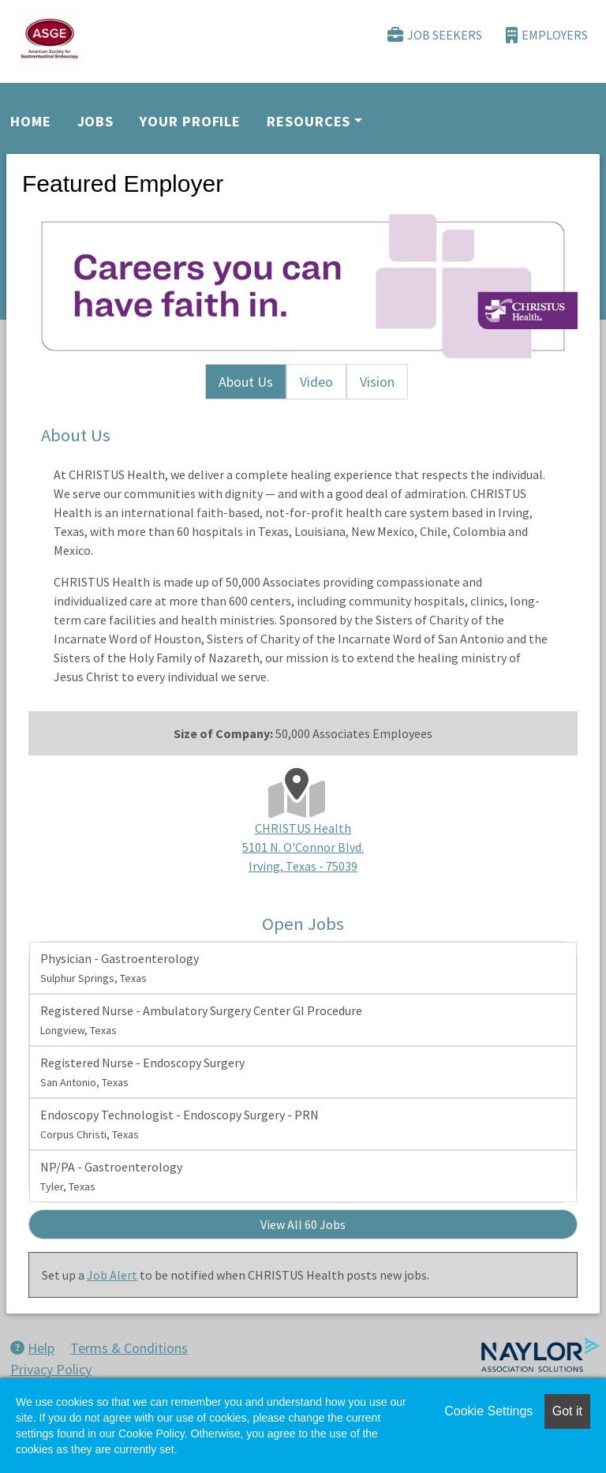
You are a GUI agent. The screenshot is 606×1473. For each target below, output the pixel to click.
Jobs (95, 121)
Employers (547, 35)
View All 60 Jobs (303, 1224)
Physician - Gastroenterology (119, 967)
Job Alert (112, 1275)
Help (32, 1348)
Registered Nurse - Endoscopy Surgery (142, 1072)
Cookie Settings (488, 1411)
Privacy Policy (51, 1369)
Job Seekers (434, 35)
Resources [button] (308, 121)
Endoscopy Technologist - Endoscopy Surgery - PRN (179, 1124)
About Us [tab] (246, 382)
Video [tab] (316, 382)
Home (30, 121)
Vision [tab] (377, 382)
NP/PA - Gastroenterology (111, 1176)
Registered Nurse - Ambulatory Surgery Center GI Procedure (201, 1020)
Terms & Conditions (129, 1348)
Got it (567, 1411)
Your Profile (190, 121)
